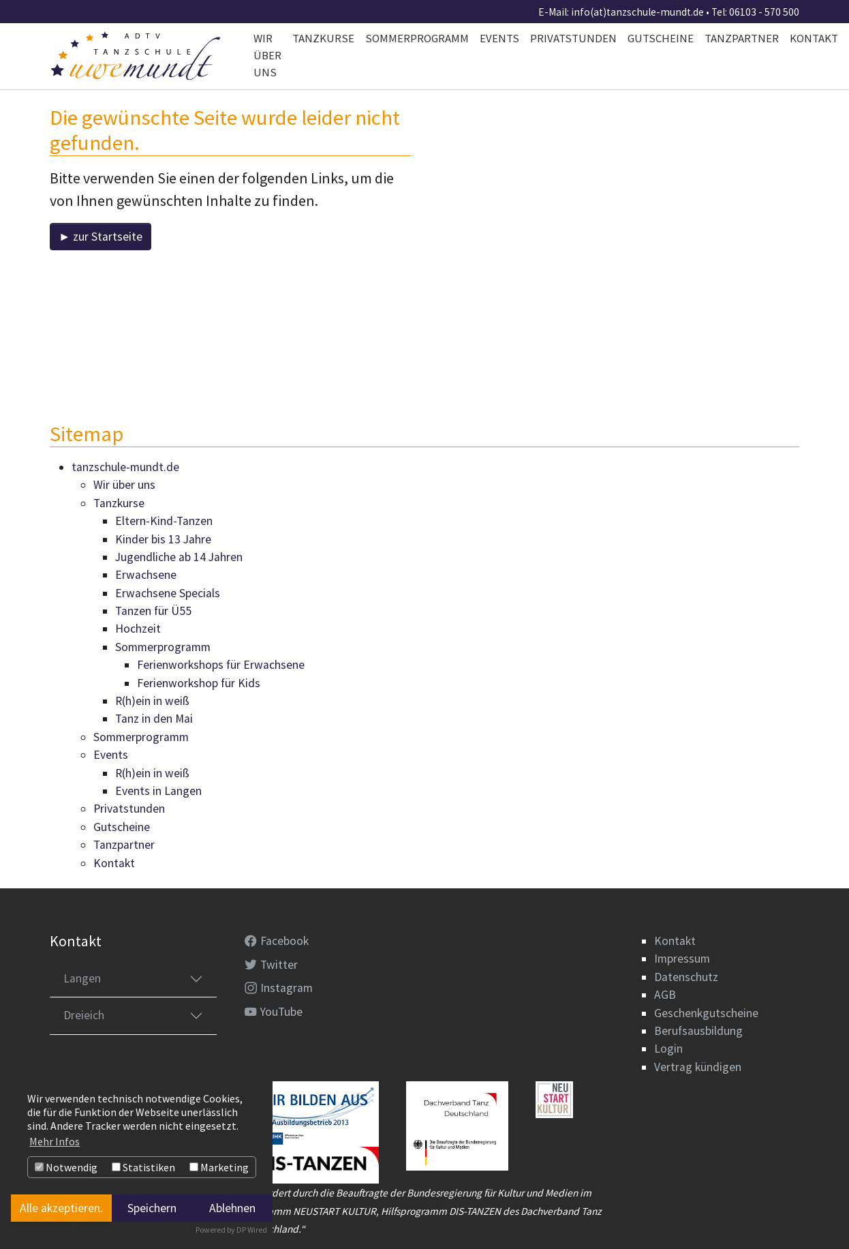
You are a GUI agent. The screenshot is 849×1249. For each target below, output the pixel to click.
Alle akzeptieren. (61, 1208)
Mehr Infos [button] (54, 1141)
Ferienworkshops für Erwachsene (221, 665)
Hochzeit (138, 629)
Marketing (219, 1167)
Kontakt (114, 863)
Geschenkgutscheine (706, 1013)
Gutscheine (121, 826)
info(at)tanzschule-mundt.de (637, 11)
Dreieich (83, 1015)
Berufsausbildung (698, 1030)
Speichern (151, 1208)
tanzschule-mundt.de (125, 467)
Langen (82, 979)
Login (668, 1049)
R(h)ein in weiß (152, 700)
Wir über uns (124, 485)
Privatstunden (129, 809)
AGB (665, 994)
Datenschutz (686, 976)
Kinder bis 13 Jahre (163, 539)
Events (110, 755)
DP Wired (251, 1229)
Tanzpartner (124, 844)
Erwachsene (145, 575)
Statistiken (143, 1167)
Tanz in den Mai (154, 719)
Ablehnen (232, 1208)
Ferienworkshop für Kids (198, 683)
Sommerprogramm (163, 646)
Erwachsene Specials (167, 593)
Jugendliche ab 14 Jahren (179, 557)
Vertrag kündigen (697, 1066)
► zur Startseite (100, 236)
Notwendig (66, 1167)
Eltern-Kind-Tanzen (164, 520)
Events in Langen (158, 790)
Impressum (682, 959)
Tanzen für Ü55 (153, 610)
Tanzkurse (118, 503)
